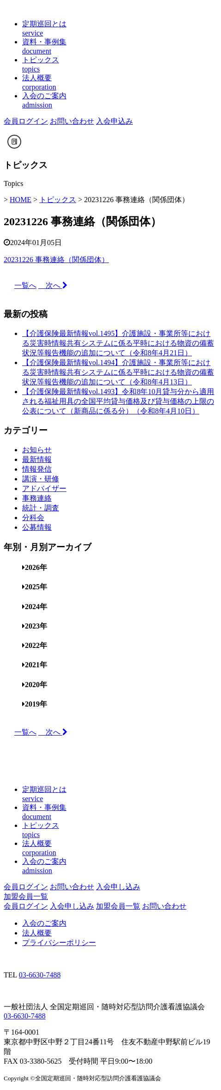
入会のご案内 (44, 923)
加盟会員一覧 (26, 896)
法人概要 (37, 933)
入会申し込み (118, 887)
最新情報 (37, 459)
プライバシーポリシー (59, 942)
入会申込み (114, 121)
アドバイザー (44, 488)
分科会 (33, 517)
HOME (20, 200)
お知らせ (37, 450)
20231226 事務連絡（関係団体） (56, 260)
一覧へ (25, 285)
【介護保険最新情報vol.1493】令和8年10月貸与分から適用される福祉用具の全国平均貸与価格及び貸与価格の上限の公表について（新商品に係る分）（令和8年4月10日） (118, 401)
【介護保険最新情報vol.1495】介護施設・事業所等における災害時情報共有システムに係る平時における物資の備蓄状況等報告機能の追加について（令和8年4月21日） (118, 343)
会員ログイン (26, 121)
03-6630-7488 (40, 975)
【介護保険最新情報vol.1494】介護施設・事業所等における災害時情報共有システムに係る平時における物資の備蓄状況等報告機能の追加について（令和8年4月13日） (118, 372)
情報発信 (37, 469)
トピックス (57, 200)
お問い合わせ (72, 121)
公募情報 (37, 527)
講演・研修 (40, 479)
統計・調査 (40, 508)
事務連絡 (37, 498)
